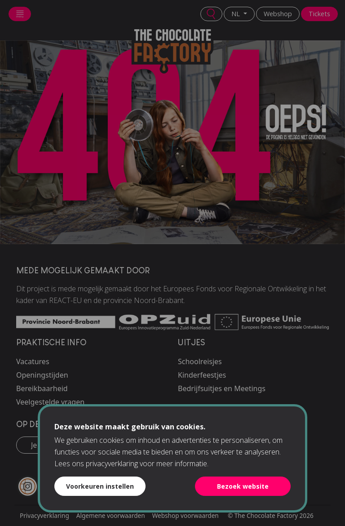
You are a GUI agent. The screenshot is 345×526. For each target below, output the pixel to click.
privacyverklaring (112, 463)
